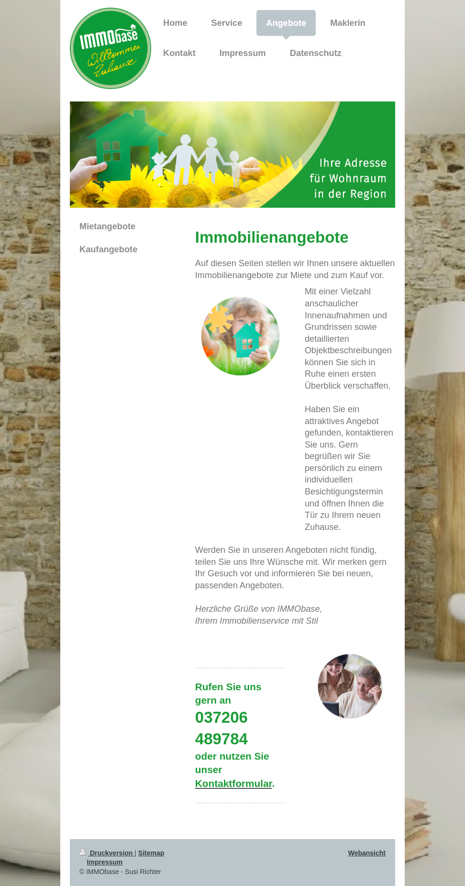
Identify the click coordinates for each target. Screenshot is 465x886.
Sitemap (151, 853)
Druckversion (106, 853)
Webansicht (367, 853)
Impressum (105, 862)
